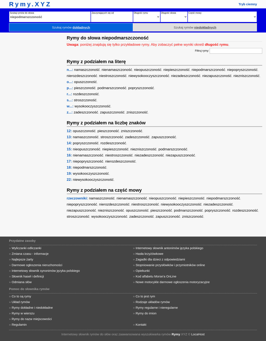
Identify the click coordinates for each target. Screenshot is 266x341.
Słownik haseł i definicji (28, 276)
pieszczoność (85, 88)
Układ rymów (21, 302)
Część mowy (194, 13)
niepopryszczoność (242, 70)
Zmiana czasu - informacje (30, 253)
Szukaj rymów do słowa (22, 13)
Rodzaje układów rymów (153, 302)
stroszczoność (85, 100)
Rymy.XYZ (30, 4)
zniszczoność (137, 112)
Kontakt (141, 324)
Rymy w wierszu (23, 313)
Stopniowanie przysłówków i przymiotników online (170, 265)
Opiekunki (143, 270)
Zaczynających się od (103, 13)
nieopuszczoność (147, 70)
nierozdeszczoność (82, 76)
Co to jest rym (145, 296)
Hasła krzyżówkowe (149, 253)
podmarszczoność (111, 88)
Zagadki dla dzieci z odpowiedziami (160, 259)
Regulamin (19, 324)
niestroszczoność (112, 76)
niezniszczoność (246, 76)
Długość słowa (168, 13)
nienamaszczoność (117, 70)
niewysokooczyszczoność (148, 76)
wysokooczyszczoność (93, 106)
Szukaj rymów (71, 27)
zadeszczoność (86, 112)
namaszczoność (87, 70)
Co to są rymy (21, 296)
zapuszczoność (112, 112)
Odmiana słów (22, 282)
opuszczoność (85, 82)
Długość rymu (141, 13)
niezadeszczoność (185, 76)
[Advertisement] (32, 95)
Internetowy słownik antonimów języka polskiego (169, 248)
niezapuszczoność (217, 76)
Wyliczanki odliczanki (26, 248)
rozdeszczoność (86, 94)
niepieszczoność (176, 70)
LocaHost (197, 334)
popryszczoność (141, 88)
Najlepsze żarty (22, 259)
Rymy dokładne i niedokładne (32, 307)
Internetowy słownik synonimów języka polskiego (46, 270)
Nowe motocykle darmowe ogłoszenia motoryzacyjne (173, 282)
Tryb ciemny (247, 4)
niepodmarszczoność (208, 70)
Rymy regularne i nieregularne (157, 307)
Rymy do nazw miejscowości (32, 319)
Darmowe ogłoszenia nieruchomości (37, 265)
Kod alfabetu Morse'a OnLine (156, 276)
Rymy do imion (146, 313)
